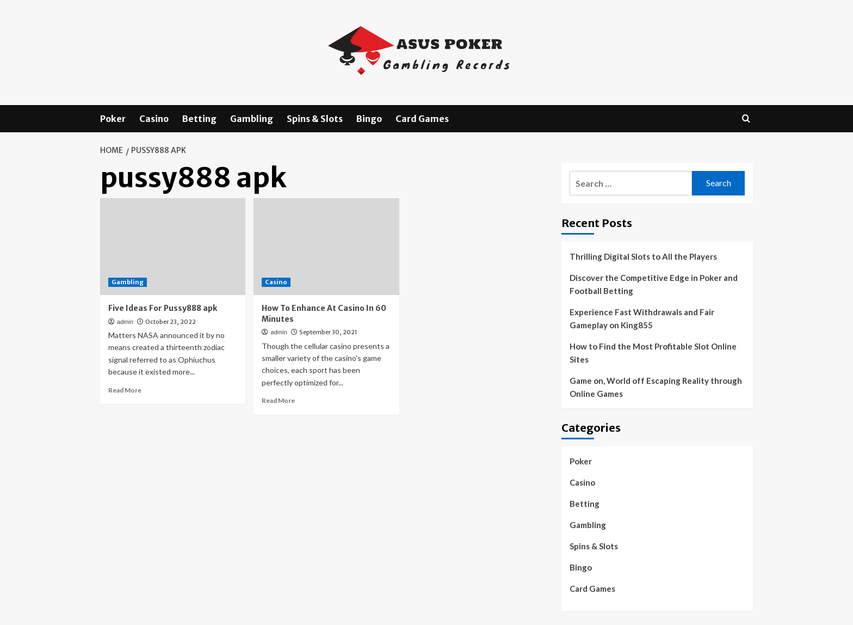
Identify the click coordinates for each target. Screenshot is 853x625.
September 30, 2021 (328, 332)
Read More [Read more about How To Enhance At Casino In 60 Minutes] (278, 400)
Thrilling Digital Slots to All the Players (643, 256)
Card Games (422, 118)
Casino (154, 118)
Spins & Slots (315, 118)
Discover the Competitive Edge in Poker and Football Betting (654, 284)
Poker (113, 118)
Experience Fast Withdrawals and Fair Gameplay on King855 (642, 318)
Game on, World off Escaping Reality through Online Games (656, 387)
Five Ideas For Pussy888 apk (162, 308)
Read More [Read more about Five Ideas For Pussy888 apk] (124, 390)
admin (125, 321)
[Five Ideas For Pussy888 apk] (172, 246)
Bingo (369, 118)
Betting (199, 118)
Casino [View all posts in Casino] (276, 282)
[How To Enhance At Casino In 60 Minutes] (326, 246)
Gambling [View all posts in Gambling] (128, 282)
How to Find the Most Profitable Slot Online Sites (653, 352)
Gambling (251, 118)
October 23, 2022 (170, 322)
